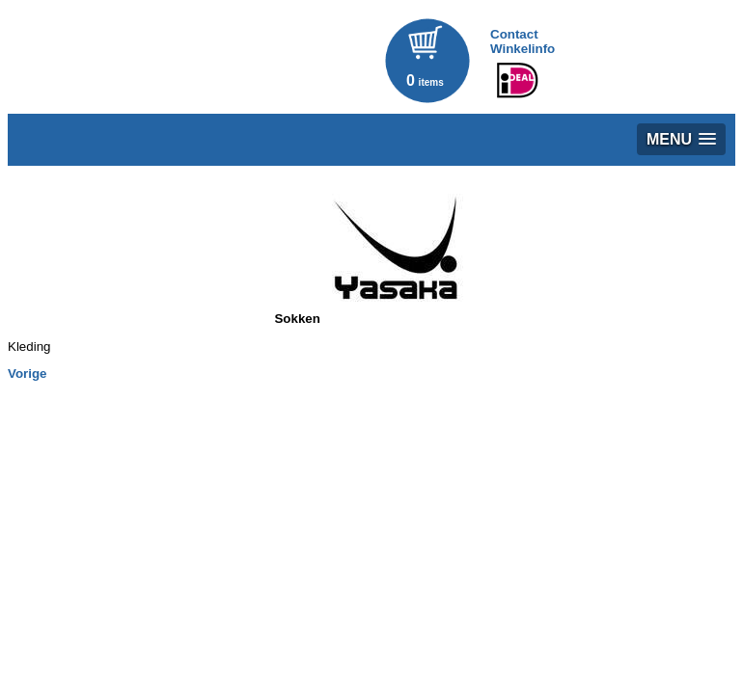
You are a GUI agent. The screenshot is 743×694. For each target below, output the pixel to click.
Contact (514, 34)
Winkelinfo (522, 48)
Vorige (27, 373)
